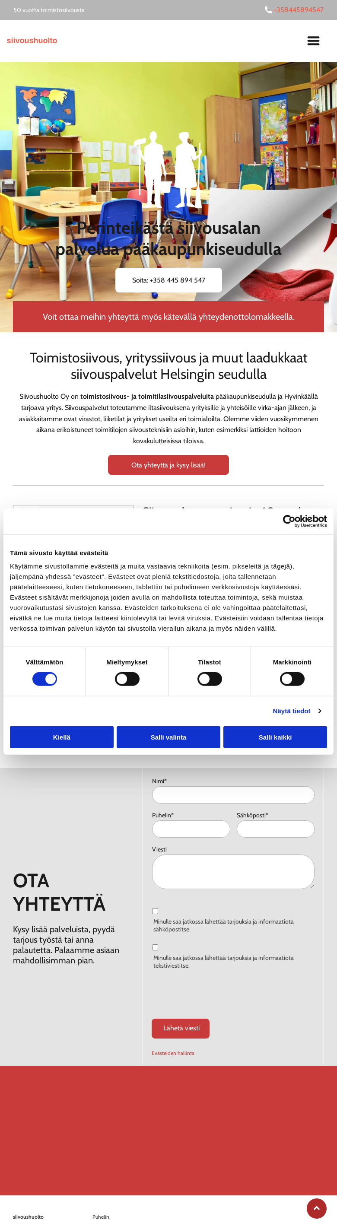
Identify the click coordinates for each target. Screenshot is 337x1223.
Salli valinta (169, 717)
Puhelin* (163, 815)
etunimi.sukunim (111, 1201)
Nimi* (159, 781)
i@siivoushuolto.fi (149, 1201)
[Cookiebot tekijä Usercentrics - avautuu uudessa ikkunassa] (289, 501)
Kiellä (61, 717)
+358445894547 (298, 10)
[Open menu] (313, 41)
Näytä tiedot (292, 690)
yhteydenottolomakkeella (246, 316)
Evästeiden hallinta (173, 1013)
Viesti (159, 849)
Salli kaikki (275, 717)
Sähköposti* (252, 815)
